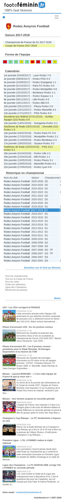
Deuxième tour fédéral (16, 116)
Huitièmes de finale (14, 146)
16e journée (10, 140)
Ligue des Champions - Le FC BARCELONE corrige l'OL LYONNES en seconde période (32, 466)
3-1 (56, 123)
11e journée (10, 109)
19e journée (10, 156)
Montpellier (47, 89)
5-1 (13, 150)
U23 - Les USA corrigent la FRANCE (21, 307)
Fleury (37, 106)
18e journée (10, 153)
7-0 (49, 75)
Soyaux (45, 96)
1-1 (54, 82)
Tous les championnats (16, 276)
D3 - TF (49, 249)
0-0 (47, 102)
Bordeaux (38, 92)
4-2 (54, 109)
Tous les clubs (12, 281)
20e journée (10, 160)
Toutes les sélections (15, 284)
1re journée (10, 75)
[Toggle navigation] (56, 17)
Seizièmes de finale (14, 126)
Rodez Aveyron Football (17, 181)
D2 (46, 181)
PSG (43, 78)
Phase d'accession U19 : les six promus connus (28, 327)
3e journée (9, 82)
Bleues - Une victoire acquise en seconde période (29, 398)
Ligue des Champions (15, 287)
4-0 (52, 85)
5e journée (9, 89)
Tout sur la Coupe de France (19, 279)
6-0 (49, 113)
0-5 (28, 119)
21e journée (10, 163)
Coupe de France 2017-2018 (21, 45)
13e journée (10, 123)
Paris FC (37, 85)
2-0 (51, 106)
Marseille (47, 109)
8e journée (9, 99)
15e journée (10, 136)
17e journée (10, 143)
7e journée (9, 96)
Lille (35, 99)
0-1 (54, 163)
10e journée (10, 106)
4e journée (9, 85)
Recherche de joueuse (16, 290)
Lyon (36, 75)
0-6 (55, 89)
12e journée (10, 113)
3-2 (52, 143)
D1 (46, 192)
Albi (43, 102)
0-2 (47, 99)
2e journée (9, 78)
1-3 (13, 129)
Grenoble (47, 126)
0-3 (48, 78)
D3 (46, 246)
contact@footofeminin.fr (29, 492)
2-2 (55, 140)
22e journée (10, 167)
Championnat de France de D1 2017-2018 (28, 42)
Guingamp (46, 82)
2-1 (56, 136)
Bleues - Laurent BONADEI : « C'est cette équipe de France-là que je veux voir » (29, 375)
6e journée (9, 92)
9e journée (9, 102)
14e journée (10, 133)
